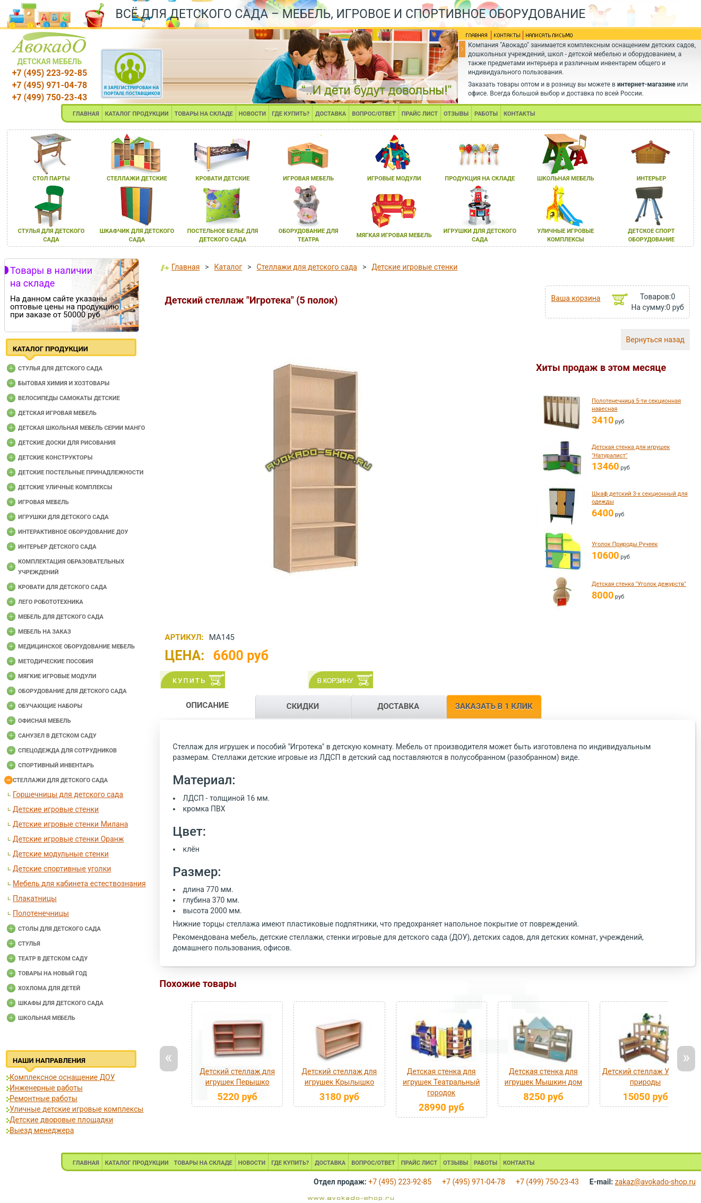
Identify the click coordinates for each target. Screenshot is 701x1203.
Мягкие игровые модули (57, 676)
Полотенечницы (41, 913)
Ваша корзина (576, 298)
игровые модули (394, 178)
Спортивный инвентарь (56, 765)
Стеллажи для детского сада (60, 780)
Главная (185, 267)
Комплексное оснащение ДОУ (62, 1077)
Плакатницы (35, 898)
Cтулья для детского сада (60, 368)
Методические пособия (55, 661)
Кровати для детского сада (62, 587)
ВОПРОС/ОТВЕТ (374, 113)
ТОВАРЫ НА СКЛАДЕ (204, 113)
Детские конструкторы (55, 457)
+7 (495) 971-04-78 (49, 85)
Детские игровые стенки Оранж (68, 839)
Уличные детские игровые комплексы (76, 1109)
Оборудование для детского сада (72, 691)
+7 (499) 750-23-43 (49, 97)
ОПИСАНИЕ (207, 705)
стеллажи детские (137, 178)
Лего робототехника (50, 602)
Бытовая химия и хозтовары (63, 383)
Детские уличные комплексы (65, 487)
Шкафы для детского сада (60, 1003)
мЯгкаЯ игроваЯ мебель (394, 235)
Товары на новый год (52, 973)
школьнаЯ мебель (565, 178)
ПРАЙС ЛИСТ (420, 113)
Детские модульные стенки (61, 854)
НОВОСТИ (252, 113)
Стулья (29, 943)
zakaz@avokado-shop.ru (655, 1182)
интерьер (652, 178)
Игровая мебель (43, 502)
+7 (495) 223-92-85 (49, 73)
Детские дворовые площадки (61, 1119)
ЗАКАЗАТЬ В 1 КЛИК (494, 706)
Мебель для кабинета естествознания (79, 883)
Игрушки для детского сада (63, 517)
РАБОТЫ (486, 113)
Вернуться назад (655, 339)
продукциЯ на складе (480, 178)
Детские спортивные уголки (62, 868)
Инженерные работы (46, 1088)
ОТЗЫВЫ (456, 113)
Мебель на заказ (44, 631)
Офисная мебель (44, 720)
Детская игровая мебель (57, 413)
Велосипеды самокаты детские (69, 398)
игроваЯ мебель (308, 178)
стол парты (51, 178)
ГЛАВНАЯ (86, 113)
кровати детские (223, 178)
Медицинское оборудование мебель (76, 646)
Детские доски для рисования (67, 442)
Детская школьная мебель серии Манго (81, 428)
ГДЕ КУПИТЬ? (290, 113)
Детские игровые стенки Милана (70, 824)
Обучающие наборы (50, 706)
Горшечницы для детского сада (68, 794)
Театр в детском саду (53, 958)
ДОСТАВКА (330, 113)
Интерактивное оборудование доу (73, 532)
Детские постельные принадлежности (80, 472)
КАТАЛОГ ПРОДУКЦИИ (137, 113)
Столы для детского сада (59, 928)
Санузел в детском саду (57, 735)
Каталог (228, 267)
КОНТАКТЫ (519, 113)
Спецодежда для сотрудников (67, 750)
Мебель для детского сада (60, 616)
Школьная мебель (46, 1018)
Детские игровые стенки (56, 809)
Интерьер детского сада (57, 546)
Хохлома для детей (49, 988)
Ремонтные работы (43, 1098)
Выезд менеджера (42, 1130)
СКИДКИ (303, 706)
